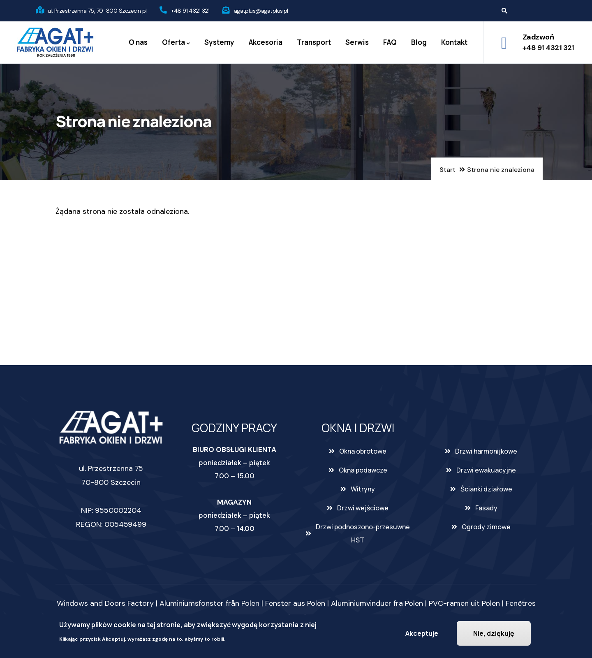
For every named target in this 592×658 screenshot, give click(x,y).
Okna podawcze (363, 470)
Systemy (219, 42)
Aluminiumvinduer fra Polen (377, 603)
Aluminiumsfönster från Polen (209, 603)
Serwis (357, 42)
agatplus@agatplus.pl (261, 10)
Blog (419, 42)
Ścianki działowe (486, 489)
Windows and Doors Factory (105, 603)
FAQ (390, 42)
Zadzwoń (538, 37)
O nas (138, 42)
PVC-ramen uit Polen (464, 603)
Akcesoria (265, 42)
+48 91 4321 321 (190, 10)
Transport (314, 42)
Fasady (486, 507)
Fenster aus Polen (295, 603)
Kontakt (454, 42)
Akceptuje (421, 633)
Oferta (176, 42)
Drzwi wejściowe (362, 507)
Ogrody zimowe (486, 526)
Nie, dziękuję (493, 633)
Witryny (363, 489)
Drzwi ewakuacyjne (486, 470)
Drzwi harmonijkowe (486, 451)
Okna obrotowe (362, 451)
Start (447, 169)
